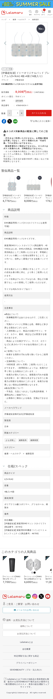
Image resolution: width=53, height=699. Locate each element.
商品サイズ (9, 473)
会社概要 (26, 649)
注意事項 (8, 308)
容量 (6, 485)
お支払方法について (26, 633)
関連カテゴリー (11, 433)
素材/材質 (9, 498)
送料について (26, 626)
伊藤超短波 (19, 80)
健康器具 (23, 440)
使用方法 (8, 295)
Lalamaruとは (26, 642)
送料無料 (19, 100)
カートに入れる (39, 113)
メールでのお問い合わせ (26, 610)
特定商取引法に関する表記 (26, 656)
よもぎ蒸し (10, 440)
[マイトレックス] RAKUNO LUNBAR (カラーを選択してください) (33, 578)
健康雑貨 (34, 440)
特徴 (6, 216)
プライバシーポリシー (26, 663)
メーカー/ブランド (13, 408)
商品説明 (8, 232)
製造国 (7, 420)
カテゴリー (9, 447)
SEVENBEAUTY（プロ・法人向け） (26, 669)
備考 (6, 514)
